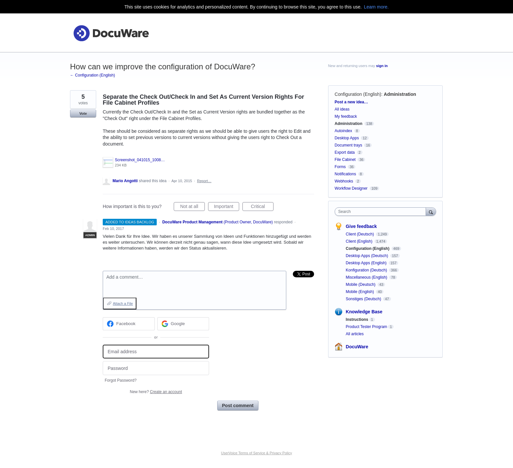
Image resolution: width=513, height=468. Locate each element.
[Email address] (156, 352)
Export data (345, 152)
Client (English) (360, 241)
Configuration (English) (358, 94)
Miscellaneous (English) (367, 277)
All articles (355, 334)
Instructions (357, 319)
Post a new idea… (351, 102)
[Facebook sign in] (129, 323)
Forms (340, 167)
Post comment (238, 405)
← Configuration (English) (92, 75)
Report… (204, 181)
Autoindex (343, 131)
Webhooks (344, 181)
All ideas (342, 109)
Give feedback (361, 226)
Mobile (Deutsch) (361, 284)
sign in (382, 66)
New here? (156, 392)
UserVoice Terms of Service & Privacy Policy (256, 453)
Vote (83, 113)
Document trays (348, 145)
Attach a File (123, 303)
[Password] (156, 368)
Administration (400, 94)
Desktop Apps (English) (367, 263)
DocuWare (357, 346)
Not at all (192, 207)
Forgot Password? (120, 380)
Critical (262, 207)
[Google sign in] (183, 323)
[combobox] (382, 211)
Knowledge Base (364, 311)
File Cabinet (345, 159)
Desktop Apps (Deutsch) (367, 255)
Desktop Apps (347, 138)
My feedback (346, 116)
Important (226, 207)
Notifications (345, 174)
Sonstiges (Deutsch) (364, 299)
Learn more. (376, 6)
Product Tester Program (366, 326)
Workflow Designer (351, 188)
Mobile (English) (360, 291)
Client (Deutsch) (360, 234)
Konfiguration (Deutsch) (367, 270)
